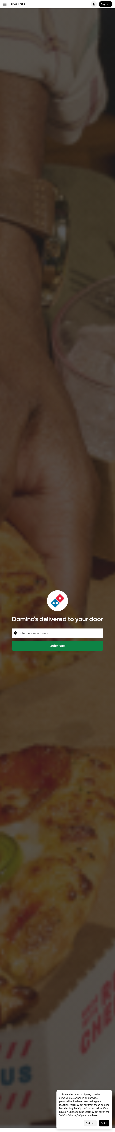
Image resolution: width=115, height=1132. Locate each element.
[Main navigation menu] (5, 4)
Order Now (58, 646)
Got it (104, 1123)
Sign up (105, 4)
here (95, 1115)
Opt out (90, 1123)
